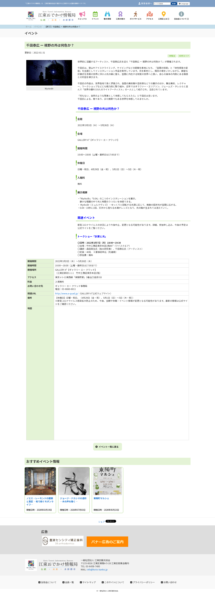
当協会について (47, 582)
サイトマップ (88, 582)
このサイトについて (113, 582)
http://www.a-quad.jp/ (66, 293)
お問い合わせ (169, 582)
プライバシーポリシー (142, 582)
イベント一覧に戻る (107, 446)
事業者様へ (145, 3)
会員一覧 (68, 582)
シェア (101, 521)
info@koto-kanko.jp (97, 569)
